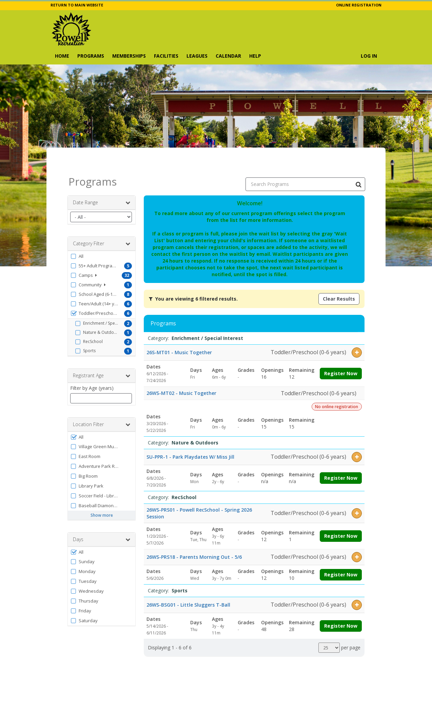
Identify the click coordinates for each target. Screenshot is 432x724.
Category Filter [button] (101, 226)
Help (255, 56)
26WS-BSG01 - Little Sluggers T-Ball (188, 588)
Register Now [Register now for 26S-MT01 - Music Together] (340, 356)
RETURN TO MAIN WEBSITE (77, 4)
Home (62, 56)
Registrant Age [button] (101, 358)
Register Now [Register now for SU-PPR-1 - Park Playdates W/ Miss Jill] (340, 461)
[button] (101, 239)
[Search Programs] (358, 167)
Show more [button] (102, 498)
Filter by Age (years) (92, 371)
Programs (90, 56)
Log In (369, 56)
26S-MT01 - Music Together (179, 335)
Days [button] (101, 522)
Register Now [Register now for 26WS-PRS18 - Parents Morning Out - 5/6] (340, 557)
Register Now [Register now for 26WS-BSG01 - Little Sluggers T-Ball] (340, 609)
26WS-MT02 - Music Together (181, 376)
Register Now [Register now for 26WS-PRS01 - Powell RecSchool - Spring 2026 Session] (340, 519)
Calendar (228, 56)
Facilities (166, 56)
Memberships (129, 56)
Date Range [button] (101, 185)
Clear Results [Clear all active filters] (339, 282)
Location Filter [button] (101, 407)
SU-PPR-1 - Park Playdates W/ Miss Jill (190, 440)
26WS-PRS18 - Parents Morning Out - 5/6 (194, 540)
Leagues (197, 56)
